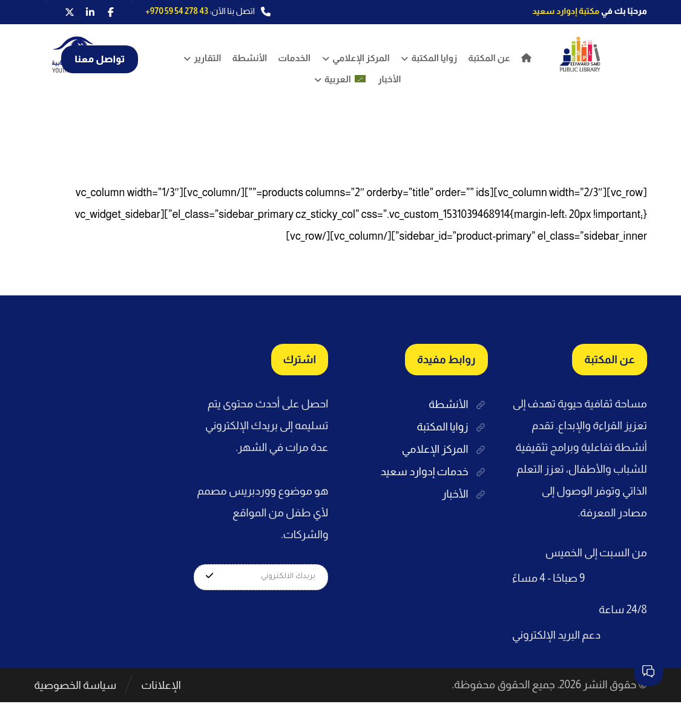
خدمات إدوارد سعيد (434, 470)
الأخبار (464, 491)
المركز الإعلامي (445, 448)
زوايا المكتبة (451, 426)
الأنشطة (458, 404)
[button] (110, 12)
